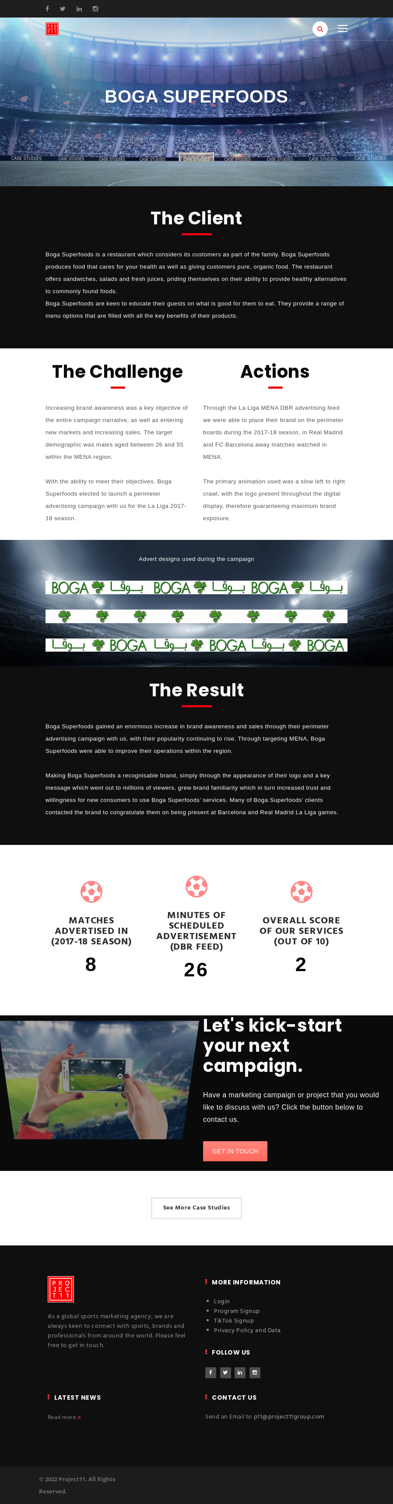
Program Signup (237, 1311)
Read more (64, 1417)
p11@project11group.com (289, 1417)
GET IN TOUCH (235, 1151)
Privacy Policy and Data (247, 1331)
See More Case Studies (196, 1208)
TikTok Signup (234, 1321)
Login (222, 1302)
